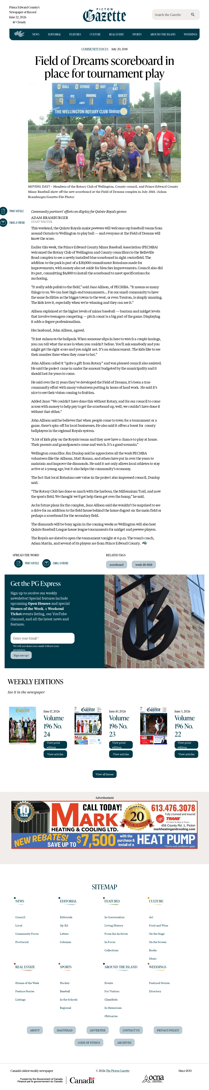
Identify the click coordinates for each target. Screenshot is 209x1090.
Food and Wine (158, 925)
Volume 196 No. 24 (54, 725)
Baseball (65, 991)
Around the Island (162, 34)
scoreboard (117, 564)
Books (153, 950)
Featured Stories (159, 983)
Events (108, 983)
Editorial (54, 34)
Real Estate (116, 34)
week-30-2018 (143, 564)
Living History (113, 925)
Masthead (65, 1030)
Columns (65, 942)
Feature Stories (24, 991)
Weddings (190, 34)
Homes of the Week (27, 983)
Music (153, 958)
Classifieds (111, 999)
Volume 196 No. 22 (185, 725)
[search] (193, 14)
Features (75, 34)
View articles (55, 754)
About (35, 1030)
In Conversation (114, 917)
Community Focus (94, 49)
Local (18, 925)
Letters (64, 933)
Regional (65, 1008)
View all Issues (105, 774)
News (35, 34)
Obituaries (111, 1016)
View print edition (53, 745)
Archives (124, 1042)
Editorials (66, 917)
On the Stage (157, 933)
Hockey (65, 983)
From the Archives (116, 933)
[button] (27, 563)
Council (20, 917)
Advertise (97, 1030)
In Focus (109, 942)
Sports (137, 34)
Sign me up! (21, 655)
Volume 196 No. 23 (119, 725)
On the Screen (157, 942)
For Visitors (111, 991)
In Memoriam (113, 1008)
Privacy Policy (168, 1030)
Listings (20, 999)
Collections (111, 950)
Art (151, 917)
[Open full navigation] (19, 34)
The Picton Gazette (117, 1071)
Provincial (21, 942)
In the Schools (68, 999)
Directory (155, 991)
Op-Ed (64, 925)
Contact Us (131, 1030)
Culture (95, 34)
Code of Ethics (89, 1042)
